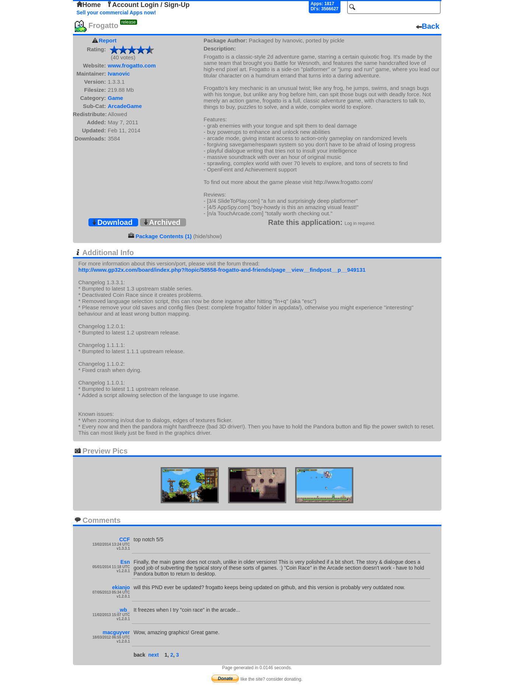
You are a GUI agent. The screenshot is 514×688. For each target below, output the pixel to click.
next (153, 655)
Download (112, 222)
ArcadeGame (125, 106)
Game (115, 98)
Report (107, 40)
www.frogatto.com (132, 65)
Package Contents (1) (164, 236)
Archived (162, 222)
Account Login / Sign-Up (148, 4)
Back (428, 26)
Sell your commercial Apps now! (116, 12)
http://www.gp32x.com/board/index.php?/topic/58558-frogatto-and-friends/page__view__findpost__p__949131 (222, 270)
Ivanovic (119, 73)
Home (89, 4)
